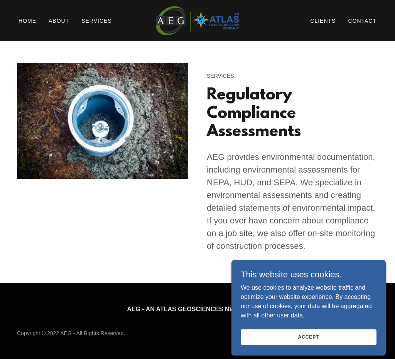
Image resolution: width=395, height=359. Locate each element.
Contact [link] (362, 21)
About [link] (59, 21)
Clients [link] (323, 21)
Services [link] (96, 21)
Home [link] (27, 21)
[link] (197, 20)
